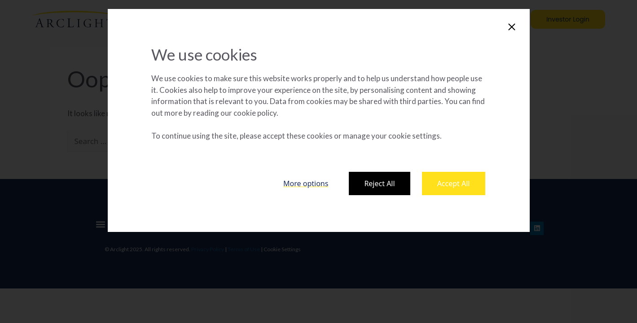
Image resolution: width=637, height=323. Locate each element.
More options (305, 183)
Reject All (379, 183)
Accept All (453, 183)
